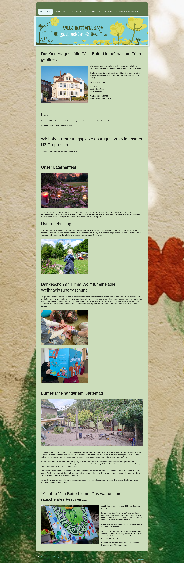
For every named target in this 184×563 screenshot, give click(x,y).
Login (144, 557)
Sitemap (56, 557)
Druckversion (45, 557)
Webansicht (141, 559)
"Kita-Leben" (118, 545)
